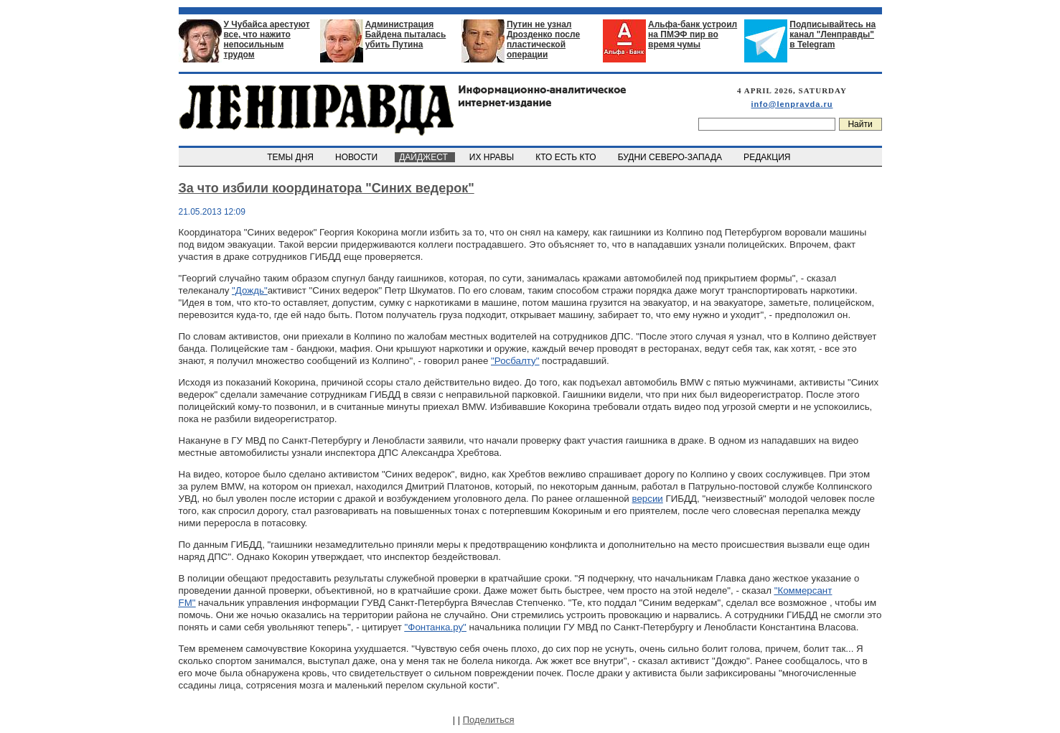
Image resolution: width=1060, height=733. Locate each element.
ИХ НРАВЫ (492, 157)
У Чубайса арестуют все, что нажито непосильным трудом (267, 39)
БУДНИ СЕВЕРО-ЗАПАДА (671, 157)
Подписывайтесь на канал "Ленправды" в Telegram (832, 34)
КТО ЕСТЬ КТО (567, 157)
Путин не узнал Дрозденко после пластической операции (543, 39)
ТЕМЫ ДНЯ (292, 157)
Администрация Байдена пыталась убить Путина (405, 34)
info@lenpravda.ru (792, 104)
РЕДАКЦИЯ (767, 157)
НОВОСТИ (357, 157)
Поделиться (489, 719)
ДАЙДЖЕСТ (425, 157)
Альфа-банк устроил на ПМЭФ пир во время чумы (692, 34)
